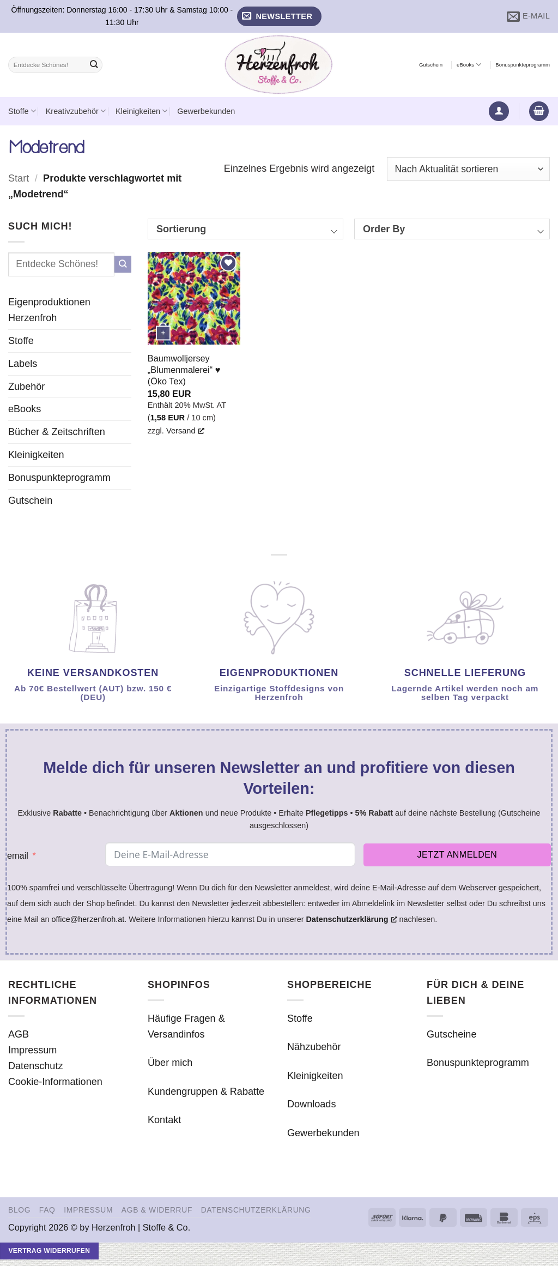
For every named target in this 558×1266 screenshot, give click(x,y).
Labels (22, 363)
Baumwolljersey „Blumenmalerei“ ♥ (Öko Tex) (184, 369)
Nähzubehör (314, 1046)
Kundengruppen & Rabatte (206, 1091)
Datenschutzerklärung (256, 1209)
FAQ (47, 1209)
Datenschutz (35, 1065)
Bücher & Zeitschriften (56, 431)
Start (18, 178)
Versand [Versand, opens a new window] (185, 430)
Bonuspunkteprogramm (522, 65)
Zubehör (26, 386)
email (17, 855)
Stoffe (22, 111)
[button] (279, 17)
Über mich (170, 1062)
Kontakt (164, 1119)
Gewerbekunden (206, 111)
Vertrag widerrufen (49, 1251)
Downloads (311, 1104)
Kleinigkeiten (141, 111)
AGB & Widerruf (157, 1209)
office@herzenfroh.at (88, 919)
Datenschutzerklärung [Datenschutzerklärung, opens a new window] (351, 919)
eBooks (469, 64)
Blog (19, 1209)
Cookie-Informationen (55, 1081)
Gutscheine (451, 1034)
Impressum (32, 1050)
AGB (18, 1034)
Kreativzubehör (76, 111)
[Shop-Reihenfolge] (468, 169)
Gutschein (430, 65)
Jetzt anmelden (457, 854)
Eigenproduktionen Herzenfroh (49, 310)
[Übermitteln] (94, 65)
